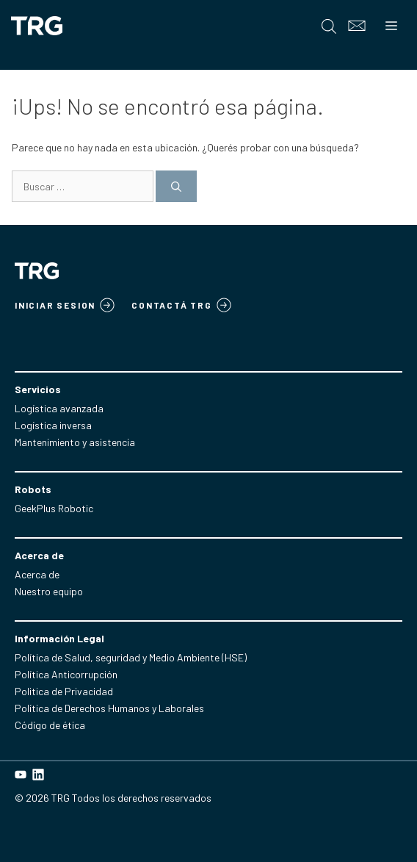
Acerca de (37, 574)
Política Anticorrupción (66, 674)
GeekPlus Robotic (54, 508)
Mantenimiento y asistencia (75, 442)
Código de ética (50, 725)
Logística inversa (53, 425)
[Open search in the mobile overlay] (329, 26)
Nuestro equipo (49, 591)
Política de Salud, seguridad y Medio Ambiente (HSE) (131, 657)
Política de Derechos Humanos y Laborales (109, 708)
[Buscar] (176, 186)
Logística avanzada (59, 408)
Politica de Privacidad (64, 691)
